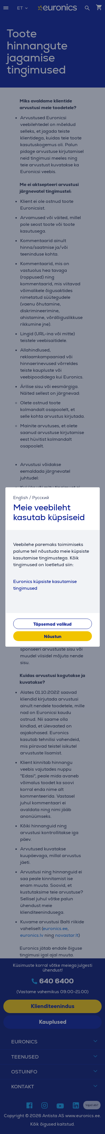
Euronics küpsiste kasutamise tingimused (45, 585)
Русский (40, 497)
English (20, 497)
